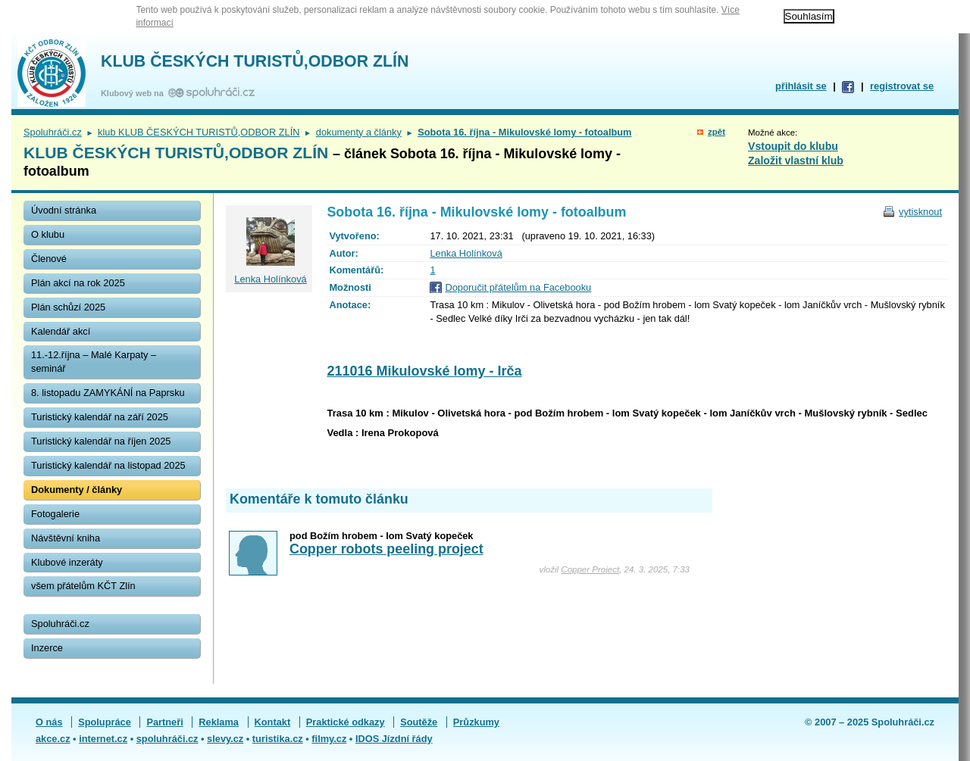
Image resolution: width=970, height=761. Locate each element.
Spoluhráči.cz (52, 132)
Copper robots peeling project (386, 549)
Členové (49, 258)
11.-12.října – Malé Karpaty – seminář (93, 361)
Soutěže (418, 722)
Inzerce (47, 647)
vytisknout (920, 211)
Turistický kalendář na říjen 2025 (101, 441)
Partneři (164, 722)
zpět (716, 131)
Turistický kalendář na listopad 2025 (108, 465)
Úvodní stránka (63, 210)
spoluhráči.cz (167, 738)
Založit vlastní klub (795, 160)
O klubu (47, 234)
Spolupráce (104, 722)
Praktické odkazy (345, 722)
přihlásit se (801, 86)
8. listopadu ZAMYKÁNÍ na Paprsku (108, 392)
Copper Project (590, 569)
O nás (49, 722)
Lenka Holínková (466, 253)
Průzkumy (476, 722)
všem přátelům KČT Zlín (83, 585)
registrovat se (902, 86)
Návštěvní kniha (65, 538)
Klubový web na (134, 93)
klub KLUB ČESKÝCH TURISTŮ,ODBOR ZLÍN (198, 132)
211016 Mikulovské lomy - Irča (424, 371)
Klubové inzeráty (67, 562)
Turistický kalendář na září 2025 (99, 417)
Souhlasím (809, 16)
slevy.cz (225, 738)
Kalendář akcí (60, 331)
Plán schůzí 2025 (68, 307)
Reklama (219, 722)
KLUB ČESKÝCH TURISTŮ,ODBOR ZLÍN (254, 61)
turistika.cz (277, 738)
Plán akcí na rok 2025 (78, 282)
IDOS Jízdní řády (394, 738)
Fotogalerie (55, 513)
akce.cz (53, 738)
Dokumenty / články (76, 489)
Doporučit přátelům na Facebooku (518, 287)
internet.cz (103, 738)
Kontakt (273, 722)
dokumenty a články (359, 132)
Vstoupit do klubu (793, 146)
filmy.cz (328, 738)
